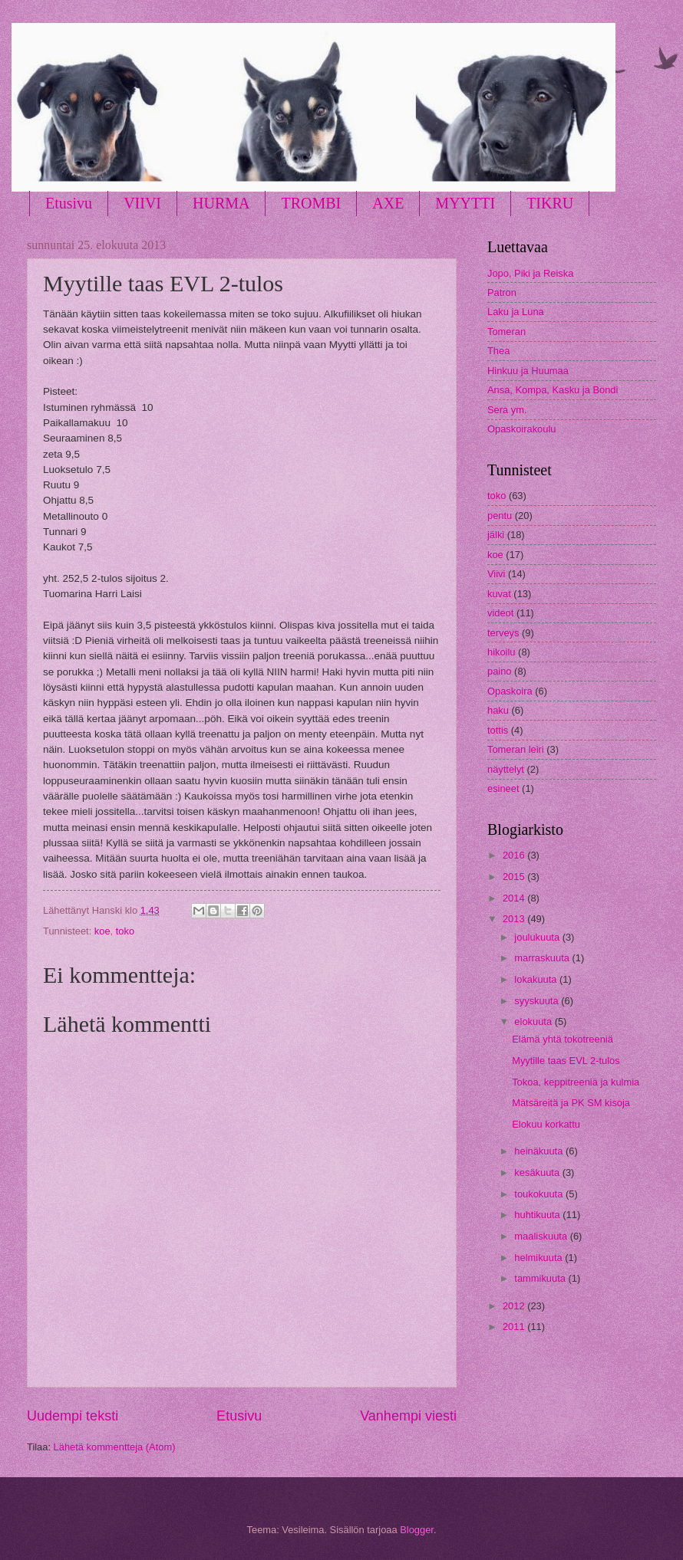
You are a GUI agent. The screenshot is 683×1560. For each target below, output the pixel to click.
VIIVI (142, 203)
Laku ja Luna (515, 311)
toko (125, 931)
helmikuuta (539, 1257)
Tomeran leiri (515, 749)
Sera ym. (507, 409)
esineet (503, 788)
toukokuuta (540, 1194)
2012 (515, 1306)
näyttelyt (505, 769)
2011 (515, 1326)
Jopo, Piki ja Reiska (530, 273)
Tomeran (506, 331)
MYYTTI (465, 203)
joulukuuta (538, 937)
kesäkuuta (538, 1172)
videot (500, 613)
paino (499, 671)
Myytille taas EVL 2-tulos (566, 1060)
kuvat (499, 593)
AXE (388, 203)
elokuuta (534, 1021)
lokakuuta (536, 979)
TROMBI (311, 203)
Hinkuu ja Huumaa (528, 370)
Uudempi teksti (72, 1416)
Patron (501, 292)
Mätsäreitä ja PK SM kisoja (571, 1102)
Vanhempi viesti (408, 1416)
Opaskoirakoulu (521, 429)
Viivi (496, 574)
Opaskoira (510, 691)
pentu (499, 515)
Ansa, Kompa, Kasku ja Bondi (552, 390)
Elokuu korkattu (546, 1124)
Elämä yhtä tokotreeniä (562, 1039)
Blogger (417, 1529)
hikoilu (501, 652)
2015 (515, 876)
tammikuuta (541, 1278)
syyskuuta (537, 1001)
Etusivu (68, 203)
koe (102, 931)
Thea (498, 350)
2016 (515, 855)
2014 (515, 898)
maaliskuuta (541, 1236)
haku (498, 710)
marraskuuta (543, 958)
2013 (515, 919)
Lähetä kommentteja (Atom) (115, 1447)
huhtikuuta (538, 1214)
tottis (497, 730)
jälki (495, 534)
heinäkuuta (540, 1151)
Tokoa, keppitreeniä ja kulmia (575, 1082)
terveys (503, 633)
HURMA (221, 203)
